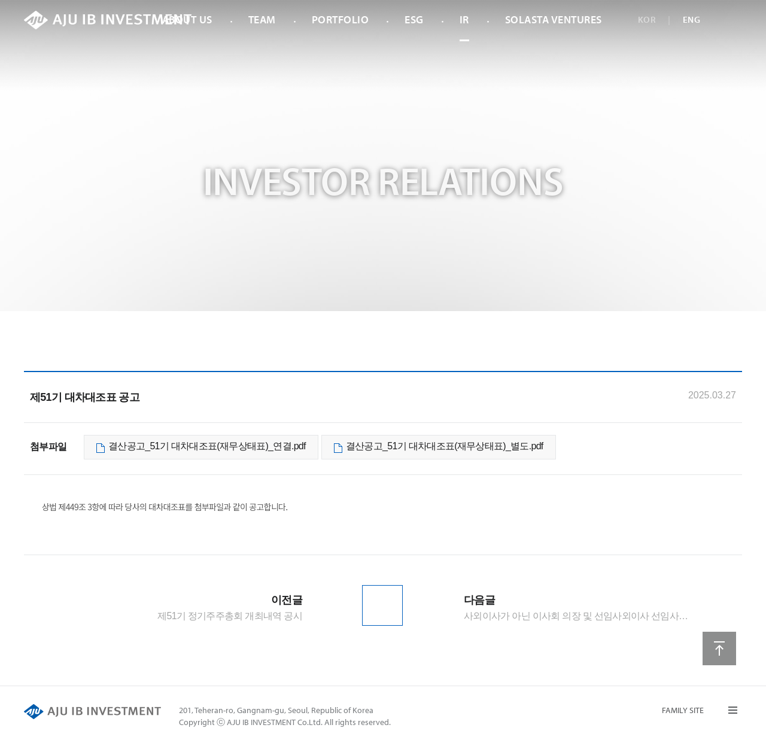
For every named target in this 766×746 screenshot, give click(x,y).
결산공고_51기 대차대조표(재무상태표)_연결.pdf (207, 446)
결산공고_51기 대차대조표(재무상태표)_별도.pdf (444, 446)
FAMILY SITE (683, 710)
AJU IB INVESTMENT (108, 20)
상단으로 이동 (719, 648)
